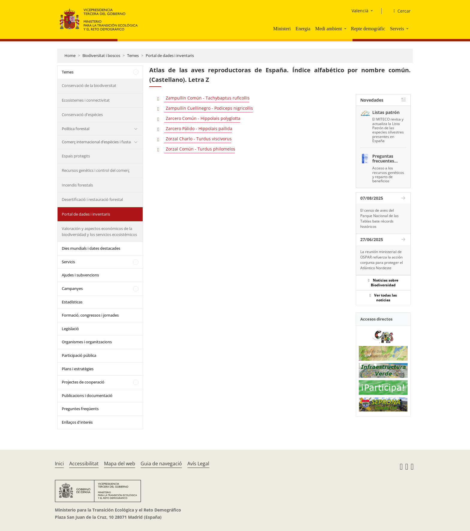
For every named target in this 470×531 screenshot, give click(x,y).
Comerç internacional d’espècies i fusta (96, 142)
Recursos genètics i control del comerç (95, 170)
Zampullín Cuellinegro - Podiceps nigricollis (209, 108)
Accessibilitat (84, 463)
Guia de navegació (161, 463)
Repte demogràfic (368, 28)
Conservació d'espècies (82, 114)
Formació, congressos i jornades (90, 315)
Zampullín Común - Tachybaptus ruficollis (207, 98)
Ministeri (282, 28)
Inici (59, 463)
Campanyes (72, 288)
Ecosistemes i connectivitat (86, 100)
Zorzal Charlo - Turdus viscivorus (198, 139)
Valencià (360, 10)
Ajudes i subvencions (80, 275)
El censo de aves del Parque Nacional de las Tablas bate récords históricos (379, 218)
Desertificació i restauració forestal (92, 199)
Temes (133, 55)
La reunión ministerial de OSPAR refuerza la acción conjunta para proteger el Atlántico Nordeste (381, 259)
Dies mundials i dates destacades (91, 248)
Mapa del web (119, 463)
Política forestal (75, 128)
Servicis (68, 261)
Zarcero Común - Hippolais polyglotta (202, 118)
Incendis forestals (77, 185)
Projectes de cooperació (83, 382)
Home (70, 55)
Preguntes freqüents (80, 408)
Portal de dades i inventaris (170, 55)
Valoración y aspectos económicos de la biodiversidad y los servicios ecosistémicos (99, 231)
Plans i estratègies (78, 368)
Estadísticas (72, 302)
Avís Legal (198, 463)
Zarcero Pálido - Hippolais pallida (198, 128)
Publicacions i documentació (87, 395)
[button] (346, 28)
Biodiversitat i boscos (101, 55)
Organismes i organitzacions (87, 342)
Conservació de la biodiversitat (89, 85)
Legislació (70, 328)
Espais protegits (76, 156)
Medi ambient (328, 28)
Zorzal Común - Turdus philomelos (200, 149)
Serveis (397, 28)
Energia (303, 28)
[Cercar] (400, 11)
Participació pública (79, 355)
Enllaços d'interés (77, 422)
